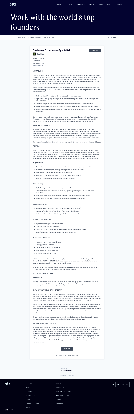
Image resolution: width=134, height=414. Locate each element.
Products (119, 4)
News (28, 408)
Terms (58, 399)
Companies (80, 4)
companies (34, 37)
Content (60, 4)
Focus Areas (104, 4)
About (91, 4)
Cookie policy (71, 375)
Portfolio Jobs (32, 404)
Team (70, 4)
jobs (21, 37)
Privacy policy (63, 375)
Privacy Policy (62, 395)
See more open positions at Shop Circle (67, 355)
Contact (59, 404)
